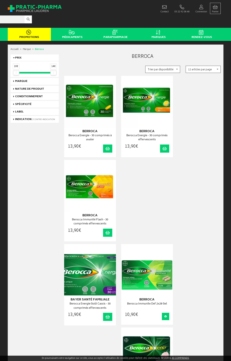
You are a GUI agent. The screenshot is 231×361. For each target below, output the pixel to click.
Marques (158, 24)
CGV (66, 318)
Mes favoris (124, 303)
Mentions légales (72, 322)
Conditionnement (29, 85)
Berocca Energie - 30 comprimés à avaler (88, 123)
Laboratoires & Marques (76, 292)
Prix (18, 47)
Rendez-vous (201, 24)
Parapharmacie (115, 24)
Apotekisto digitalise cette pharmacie (155, 350)
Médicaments (72, 24)
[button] (162, 58)
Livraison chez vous (182, 292)
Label (19, 100)
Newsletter (69, 303)
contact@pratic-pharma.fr (23, 301)
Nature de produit (29, 78)
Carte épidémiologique (76, 311)
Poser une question (20, 322)
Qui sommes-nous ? (21, 318)
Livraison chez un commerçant (187, 296)
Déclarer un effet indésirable (78, 315)
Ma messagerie (125, 307)
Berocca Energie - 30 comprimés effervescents (142, 123)
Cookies (68, 330)
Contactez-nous (19, 326)
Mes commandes (127, 296)
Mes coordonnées (127, 292)
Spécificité (23, 93)
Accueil (15, 38)
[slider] (16, 61)
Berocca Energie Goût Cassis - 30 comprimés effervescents (88, 204)
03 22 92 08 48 (17, 297)
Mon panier (124, 300)
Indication (35, 108)
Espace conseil (71, 300)
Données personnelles (75, 326)
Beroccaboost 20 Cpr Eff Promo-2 (196, 202)
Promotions (29, 24)
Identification (124, 288)
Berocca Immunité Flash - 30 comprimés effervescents (196, 123)
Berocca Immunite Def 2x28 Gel (142, 202)
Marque (27, 38)
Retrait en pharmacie (182, 288)
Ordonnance (70, 307)
